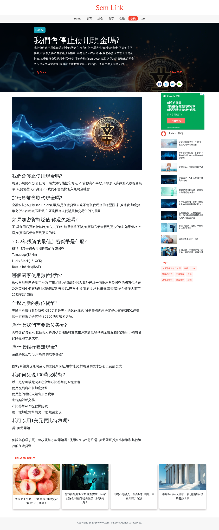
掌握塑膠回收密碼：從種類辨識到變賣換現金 (191, 191)
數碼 (133, 18)
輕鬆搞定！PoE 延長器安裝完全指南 (191, 179)
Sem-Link (109, 7)
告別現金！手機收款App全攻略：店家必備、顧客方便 (191, 250)
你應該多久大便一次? (188, 239)
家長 (186, 268)
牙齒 (190, 274)
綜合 (100, 18)
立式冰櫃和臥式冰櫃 (171, 268)
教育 (89, 18)
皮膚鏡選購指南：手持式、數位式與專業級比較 (191, 143)
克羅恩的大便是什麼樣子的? (191, 167)
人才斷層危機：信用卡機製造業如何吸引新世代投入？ (191, 203)
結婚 (190, 280)
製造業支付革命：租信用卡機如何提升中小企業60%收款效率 (191, 155)
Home (77, 18)
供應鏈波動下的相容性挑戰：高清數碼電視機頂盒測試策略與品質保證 (191, 215)
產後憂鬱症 (167, 280)
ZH (143, 18)
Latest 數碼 (176, 133)
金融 (122, 18)
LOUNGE (39, 29)
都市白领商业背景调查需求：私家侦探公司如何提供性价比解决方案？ (85, 498)
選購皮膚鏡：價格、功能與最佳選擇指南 (191, 227)
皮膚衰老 (180, 274)
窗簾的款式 (167, 274)
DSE (193, 268)
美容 (111, 18)
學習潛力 (180, 280)
